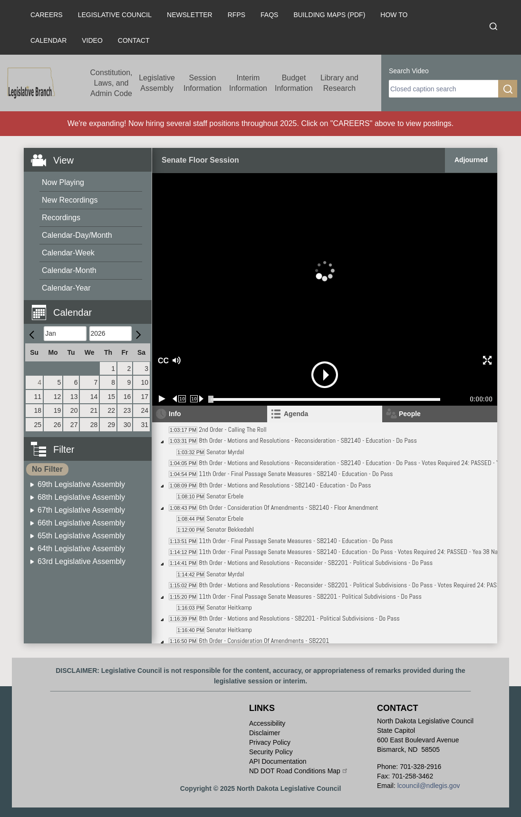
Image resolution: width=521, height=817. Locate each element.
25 (38, 424)
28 (94, 424)
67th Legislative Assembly (81, 510)
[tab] (324, 414)
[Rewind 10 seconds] (179, 398)
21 (94, 410)
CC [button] (162, 361)
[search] (443, 88)
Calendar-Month (69, 270)
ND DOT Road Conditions (298, 771)
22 (111, 410)
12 (57, 396)
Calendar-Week (68, 253)
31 (144, 424)
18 (38, 410)
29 (111, 424)
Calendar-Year (66, 288)
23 (127, 410)
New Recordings (69, 200)
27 (74, 424)
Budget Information (294, 83)
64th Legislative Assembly (81, 549)
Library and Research (339, 83)
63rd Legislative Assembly (81, 561)
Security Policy (271, 752)
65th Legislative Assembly (81, 536)
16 (127, 396)
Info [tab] (175, 414)
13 (74, 396)
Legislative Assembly (157, 83)
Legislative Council (115, 15)
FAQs (269, 15)
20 (74, 410)
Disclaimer (264, 733)
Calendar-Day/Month (77, 235)
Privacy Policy (269, 742)
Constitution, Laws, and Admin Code (111, 82)
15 (111, 396)
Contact (134, 40)
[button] (91, 307)
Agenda (296, 414)
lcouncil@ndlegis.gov (428, 785)
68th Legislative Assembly (81, 497)
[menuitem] (90, 183)
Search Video (409, 71)
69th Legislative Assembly (81, 484)
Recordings (61, 218)
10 (144, 382)
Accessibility (267, 723)
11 (38, 396)
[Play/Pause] (162, 398)
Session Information (202, 83)
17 (144, 396)
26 (57, 424)
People (410, 414)
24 (144, 410)
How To (393, 15)
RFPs (236, 15)
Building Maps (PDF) (329, 15)
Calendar (48, 40)
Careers (46, 15)
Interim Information (248, 83)
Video (92, 40)
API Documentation (278, 761)
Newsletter (189, 15)
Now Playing (63, 182)
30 (127, 424)
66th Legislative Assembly (81, 523)
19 (57, 410)
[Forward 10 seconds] (197, 398)
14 (94, 396)
